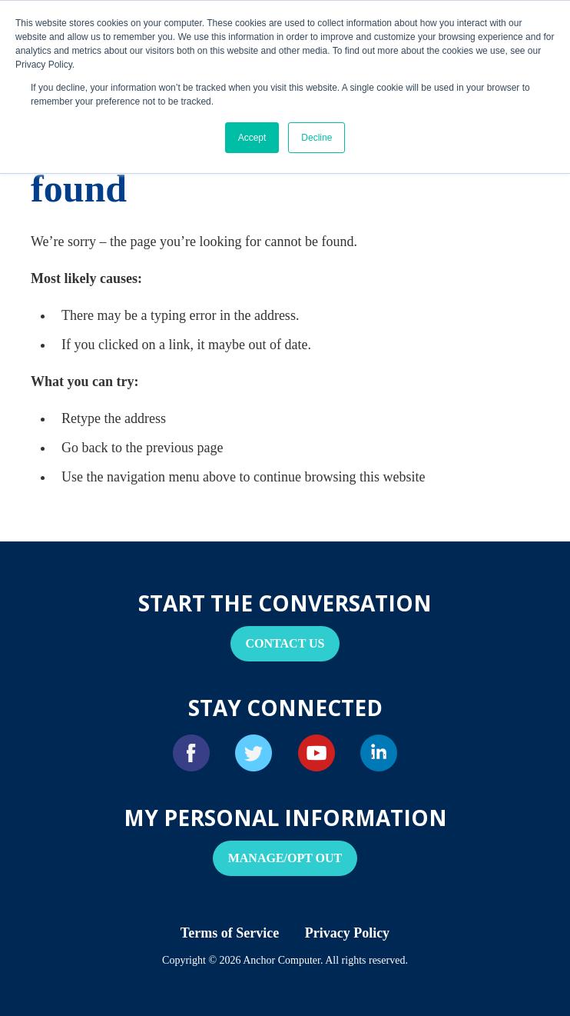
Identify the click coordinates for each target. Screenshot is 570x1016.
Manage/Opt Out (285, 857)
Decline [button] (316, 137)
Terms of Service (230, 933)
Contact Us (285, 643)
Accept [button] (252, 137)
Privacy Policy (347, 933)
